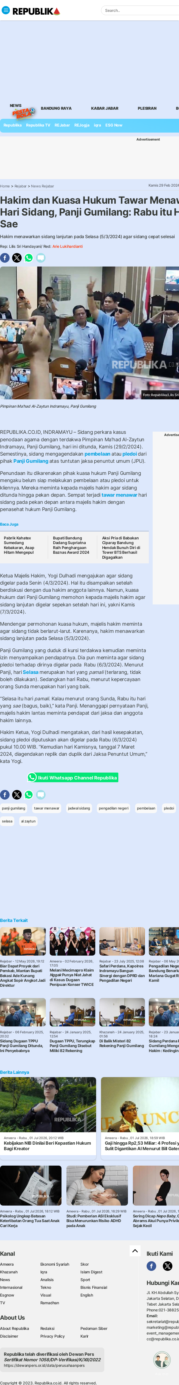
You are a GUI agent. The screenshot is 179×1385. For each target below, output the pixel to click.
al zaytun (28, 821)
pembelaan (97, 454)
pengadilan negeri (113, 808)
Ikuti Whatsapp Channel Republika (73, 777)
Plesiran (147, 108)
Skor (84, 1264)
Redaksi (47, 1328)
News (15, 106)
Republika (13, 125)
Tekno (45, 1287)
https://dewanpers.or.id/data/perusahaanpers (44, 1365)
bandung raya (56, 108)
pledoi (129, 454)
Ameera (7, 1264)
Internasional (11, 1287)
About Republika (14, 1328)
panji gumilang (13, 808)
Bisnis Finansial (93, 1287)
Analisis (47, 1279)
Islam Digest (91, 1272)
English (86, 1295)
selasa (7, 821)
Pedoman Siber (93, 1328)
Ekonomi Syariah (54, 1264)
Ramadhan (49, 1302)
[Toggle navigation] (6, 10)
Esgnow (7, 1295)
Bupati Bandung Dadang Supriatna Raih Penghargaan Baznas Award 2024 (71, 545)
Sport (85, 1279)
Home (5, 186)
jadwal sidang (79, 808)
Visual (45, 1295)
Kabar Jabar (104, 108)
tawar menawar (119, 495)
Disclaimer (9, 1336)
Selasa (31, 672)
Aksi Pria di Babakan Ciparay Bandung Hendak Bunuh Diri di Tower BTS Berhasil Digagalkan (121, 548)
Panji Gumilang (30, 461)
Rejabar (21, 186)
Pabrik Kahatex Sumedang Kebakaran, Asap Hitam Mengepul (19, 545)
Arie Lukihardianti (67, 246)
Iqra (43, 1272)
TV (2, 1302)
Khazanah (8, 1272)
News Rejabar (42, 186)
